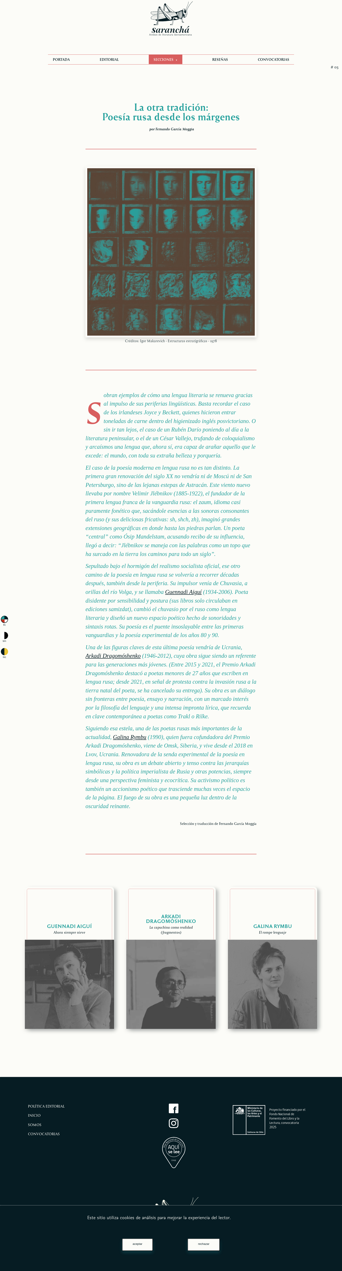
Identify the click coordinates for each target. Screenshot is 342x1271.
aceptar (137, 1244)
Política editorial (46, 1106)
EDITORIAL (109, 59)
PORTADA (61, 59)
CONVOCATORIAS (273, 59)
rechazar (203, 1244)
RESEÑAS (220, 59)
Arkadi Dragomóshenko (113, 655)
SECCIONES (164, 59)
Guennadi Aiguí (183, 592)
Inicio (34, 1115)
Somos (34, 1124)
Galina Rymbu (129, 737)
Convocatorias (44, 1134)
